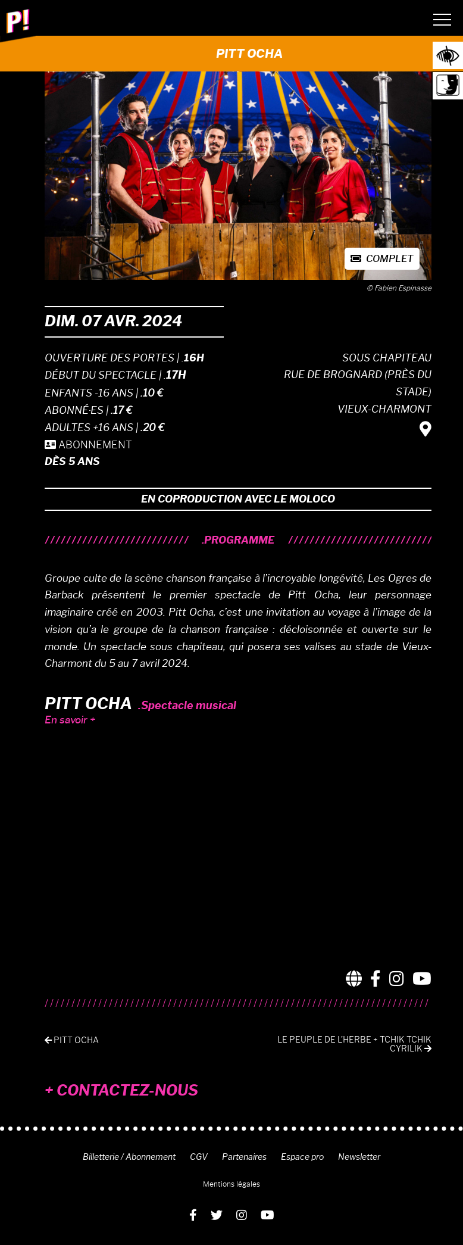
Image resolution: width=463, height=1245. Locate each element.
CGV (199, 1157)
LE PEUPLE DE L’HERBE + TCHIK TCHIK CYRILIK (354, 1044)
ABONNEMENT (88, 445)
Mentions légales (231, 1184)
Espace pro (302, 1157)
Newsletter (359, 1157)
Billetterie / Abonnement (129, 1157)
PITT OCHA (72, 1040)
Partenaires (244, 1157)
